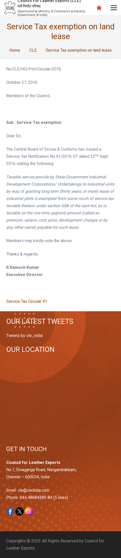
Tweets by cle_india (24, 335)
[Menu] (113, 7)
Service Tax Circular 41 (26, 301)
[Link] (10, 7)
